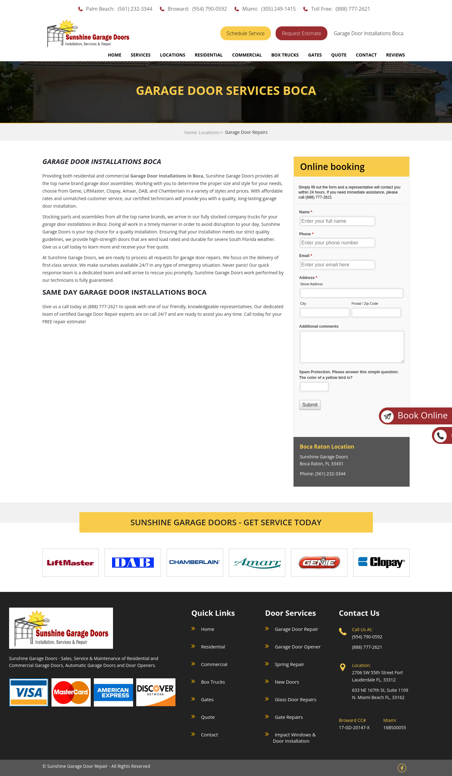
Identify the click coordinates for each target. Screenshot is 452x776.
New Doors (287, 682)
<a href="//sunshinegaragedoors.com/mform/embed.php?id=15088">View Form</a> (351, 297)
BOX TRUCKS (285, 55)
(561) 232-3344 (135, 8)
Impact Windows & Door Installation (294, 737)
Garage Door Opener (297, 646)
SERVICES (141, 55)
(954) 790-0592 (209, 8)
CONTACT (366, 55)
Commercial (214, 664)
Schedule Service (246, 33)
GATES (315, 55)
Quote (208, 717)
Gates (207, 699)
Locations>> (211, 132)
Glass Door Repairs (295, 699)
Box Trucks (213, 682)
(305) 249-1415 (278, 8)
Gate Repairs (289, 717)
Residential (213, 646)
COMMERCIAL (247, 55)
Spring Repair (289, 664)
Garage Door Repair (296, 629)
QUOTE (339, 55)
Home (114, 55)
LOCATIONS (173, 55)
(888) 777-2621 (353, 8)
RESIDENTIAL (209, 55)
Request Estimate (301, 33)
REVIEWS (395, 55)
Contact (209, 734)
